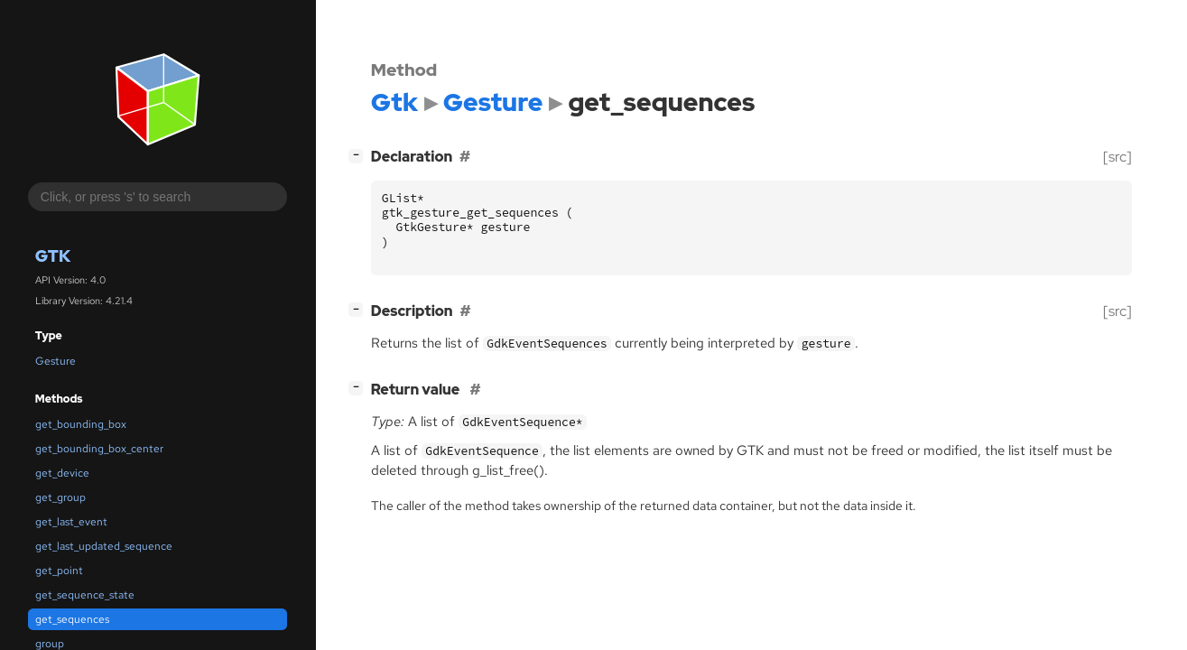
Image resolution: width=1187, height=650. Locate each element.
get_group (60, 497)
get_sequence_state (84, 595)
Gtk (52, 256)
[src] (1117, 156)
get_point (59, 570)
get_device (62, 473)
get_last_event (71, 522)
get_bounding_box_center (99, 448)
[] (359, 154)
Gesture (55, 361)
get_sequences (72, 619)
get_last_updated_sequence (103, 546)
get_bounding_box (80, 424)
